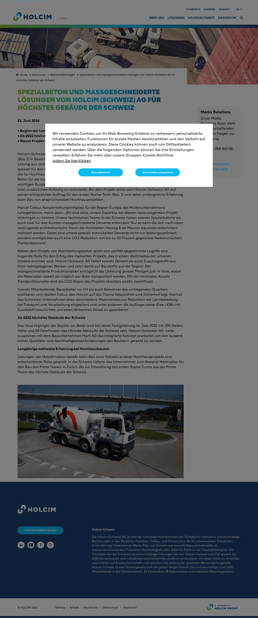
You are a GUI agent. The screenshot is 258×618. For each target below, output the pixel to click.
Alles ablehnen (100, 172)
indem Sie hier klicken (71, 160)
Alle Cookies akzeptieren (158, 172)
